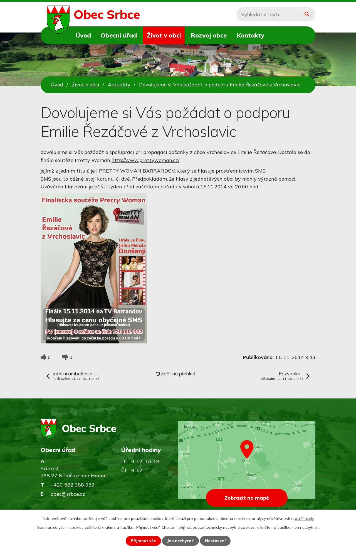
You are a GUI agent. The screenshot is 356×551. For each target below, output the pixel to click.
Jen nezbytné (180, 540)
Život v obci (164, 35)
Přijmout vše (143, 540)
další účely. (304, 518)
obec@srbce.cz (68, 494)
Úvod (83, 35)
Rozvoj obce (209, 35)
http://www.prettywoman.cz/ (145, 160)
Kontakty (250, 35)
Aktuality (119, 84)
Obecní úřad (119, 35)
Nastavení (215, 540)
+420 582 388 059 (73, 485)
